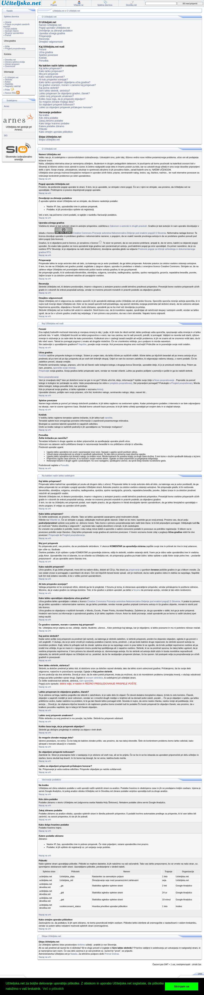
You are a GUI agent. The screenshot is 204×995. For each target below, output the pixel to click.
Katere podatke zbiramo (51, 126)
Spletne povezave (48, 55)
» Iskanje (7, 22)
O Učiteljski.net (73, 11)
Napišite (83, 344)
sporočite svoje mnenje (64, 368)
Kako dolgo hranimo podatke (54, 123)
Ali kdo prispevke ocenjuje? (53, 79)
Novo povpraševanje (49, 377)
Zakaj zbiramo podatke (51, 120)
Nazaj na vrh (45, 179)
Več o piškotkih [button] (53, 988)
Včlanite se (54, 520)
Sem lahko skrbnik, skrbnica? (54, 90)
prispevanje (134, 570)
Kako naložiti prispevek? (52, 76)
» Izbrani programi (11, 64)
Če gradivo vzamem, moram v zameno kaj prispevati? (67, 85)
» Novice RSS (11, 93)
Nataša (74, 954)
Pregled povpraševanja (73, 535)
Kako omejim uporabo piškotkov (56, 131)
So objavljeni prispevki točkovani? (57, 104)
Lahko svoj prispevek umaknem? (56, 96)
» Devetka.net (9, 60)
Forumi (42, 49)
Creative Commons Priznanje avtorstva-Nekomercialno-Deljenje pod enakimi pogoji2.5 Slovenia (119, 233)
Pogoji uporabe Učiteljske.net (54, 27)
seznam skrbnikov (94, 678)
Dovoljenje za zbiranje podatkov (56, 30)
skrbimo (81, 944)
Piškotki (43, 129)
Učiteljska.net (58, 11)
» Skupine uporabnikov (13, 33)
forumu (136, 590)
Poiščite (42, 355)
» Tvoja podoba (10, 29)
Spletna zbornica (11, 17)
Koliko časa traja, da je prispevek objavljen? (62, 99)
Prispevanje (45, 36)
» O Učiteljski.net (10, 77)
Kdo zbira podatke (48, 118)
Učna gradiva (46, 52)
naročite (108, 418)
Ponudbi (64, 465)
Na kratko (44, 115)
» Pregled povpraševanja (14, 49)
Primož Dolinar (112, 954)
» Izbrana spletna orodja (14, 62)
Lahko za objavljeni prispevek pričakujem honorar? (65, 107)
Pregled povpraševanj (181, 383)
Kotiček (43, 57)
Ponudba (43, 60)
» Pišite (8, 90)
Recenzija (44, 39)
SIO (5, 135)
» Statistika (8, 84)
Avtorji (100, 389)
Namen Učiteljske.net (50, 25)
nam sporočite (86, 681)
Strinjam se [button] (181, 986)
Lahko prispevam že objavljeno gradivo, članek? (64, 93)
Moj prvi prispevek (48, 74)
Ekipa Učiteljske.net (49, 139)
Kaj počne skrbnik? (49, 88)
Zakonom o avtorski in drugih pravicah (128, 226)
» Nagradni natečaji (12, 86)
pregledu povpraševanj (121, 383)
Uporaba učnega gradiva (52, 33)
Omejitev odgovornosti (51, 41)
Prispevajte (44, 371)
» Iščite (6, 46)
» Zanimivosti (9, 66)
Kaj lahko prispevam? (50, 68)
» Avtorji (6, 82)
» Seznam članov (11, 31)
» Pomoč (7, 35)
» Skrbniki (7, 80)
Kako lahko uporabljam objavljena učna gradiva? (64, 82)
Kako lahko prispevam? (51, 71)
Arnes (6, 106)
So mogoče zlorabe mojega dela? (57, 101)
